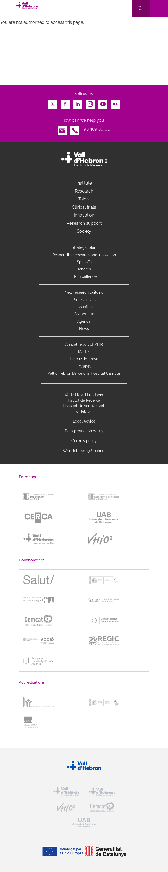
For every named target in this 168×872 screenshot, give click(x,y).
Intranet (84, 366)
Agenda (84, 321)
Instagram (90, 102)
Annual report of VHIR (84, 344)
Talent (84, 198)
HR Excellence (84, 276)
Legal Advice (84, 421)
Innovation (84, 215)
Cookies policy (84, 441)
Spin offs (84, 262)
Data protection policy (84, 431)
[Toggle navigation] (159, 8)
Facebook (65, 102)
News (84, 328)
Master (84, 352)
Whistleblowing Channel (84, 450)
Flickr (115, 102)
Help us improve (84, 359)
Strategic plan (84, 247)
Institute (84, 183)
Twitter (52, 102)
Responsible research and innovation (84, 255)
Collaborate (84, 314)
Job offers (84, 307)
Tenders (84, 269)
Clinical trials (84, 207)
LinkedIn (77, 102)
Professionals (84, 300)
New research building (84, 292)
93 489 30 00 (97, 129)
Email (62, 129)
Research (84, 191)
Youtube (102, 102)
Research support (84, 223)
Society (84, 231)
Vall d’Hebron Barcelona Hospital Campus (84, 373)
